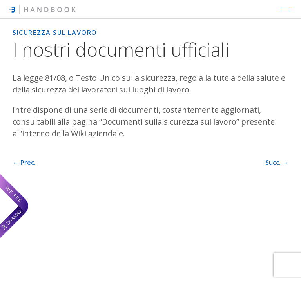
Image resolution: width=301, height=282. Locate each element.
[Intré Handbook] (42, 9)
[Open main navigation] (285, 9)
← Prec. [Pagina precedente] (24, 162)
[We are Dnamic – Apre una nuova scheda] (14, 206)
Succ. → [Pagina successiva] (276, 162)
